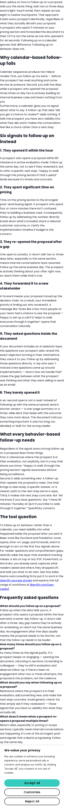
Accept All (32, 783)
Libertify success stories (16, 580)
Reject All (32, 801)
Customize (32, 792)
